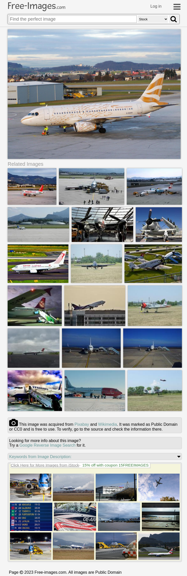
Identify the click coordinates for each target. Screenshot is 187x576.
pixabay (81, 424)
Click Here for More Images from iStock (45, 465)
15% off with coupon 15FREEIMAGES (115, 465)
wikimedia (107, 424)
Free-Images (36, 6)
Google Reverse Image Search (47, 445)
